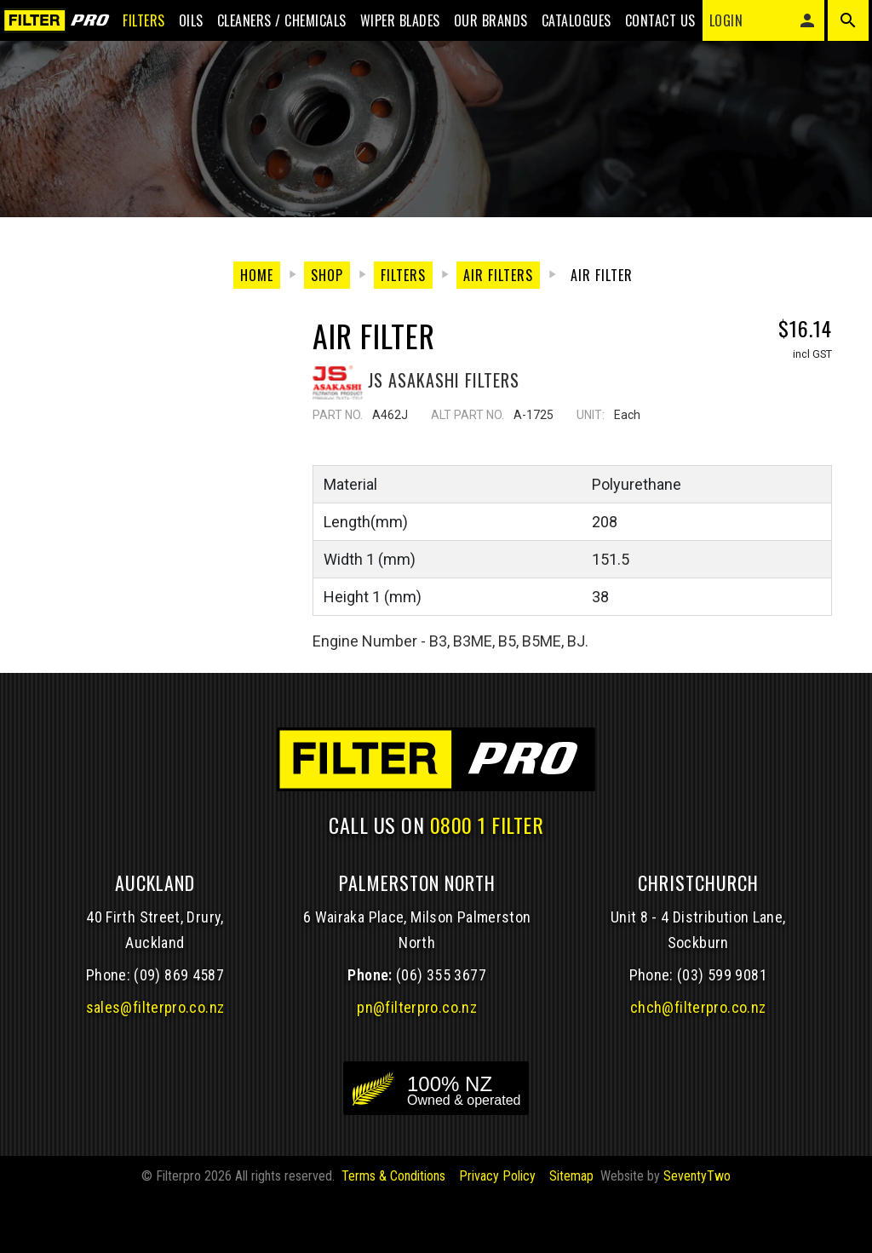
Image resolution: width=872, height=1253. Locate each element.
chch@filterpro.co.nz (698, 1063)
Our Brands (477, 27)
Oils (177, 27)
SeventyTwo (697, 1232)
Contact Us (646, 27)
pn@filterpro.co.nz (417, 1063)
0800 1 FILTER (487, 880)
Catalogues (563, 27)
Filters (130, 27)
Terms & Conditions (393, 1232)
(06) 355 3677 (441, 1031)
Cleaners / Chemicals (268, 27)
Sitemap (571, 1232)
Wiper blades (387, 27)
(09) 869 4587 (179, 1031)
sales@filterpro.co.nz (155, 1063)
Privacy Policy (497, 1232)
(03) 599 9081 (722, 1031)
